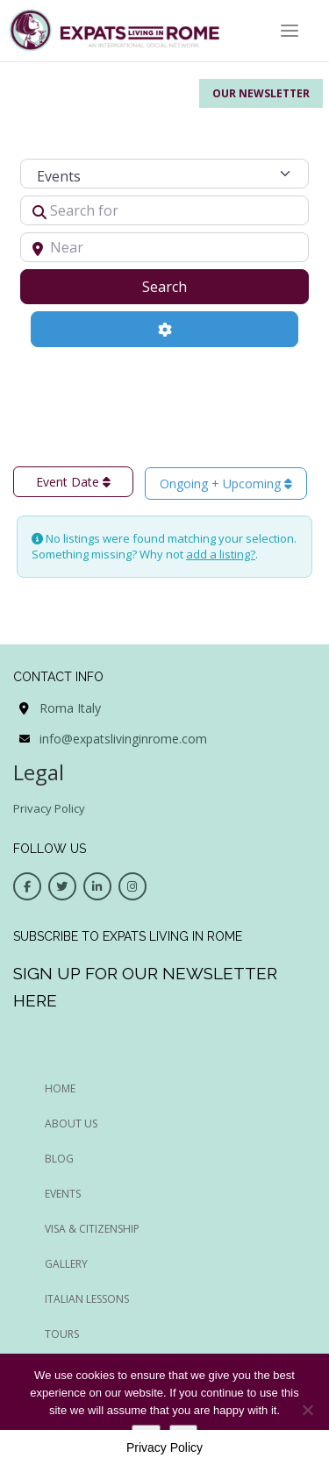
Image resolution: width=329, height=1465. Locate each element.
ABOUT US (71, 1123)
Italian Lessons (87, 1298)
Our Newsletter (261, 93)
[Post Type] (165, 173)
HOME (60, 1088)
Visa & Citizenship (92, 1228)
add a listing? (220, 554)
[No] (307, 1410)
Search (186, 285)
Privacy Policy (49, 808)
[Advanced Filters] (165, 328)
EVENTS (63, 1193)
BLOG (59, 1158)
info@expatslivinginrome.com (123, 738)
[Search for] (165, 210)
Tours (62, 1333)
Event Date (73, 481)
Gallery (66, 1263)
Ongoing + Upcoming (226, 483)
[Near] (165, 247)
